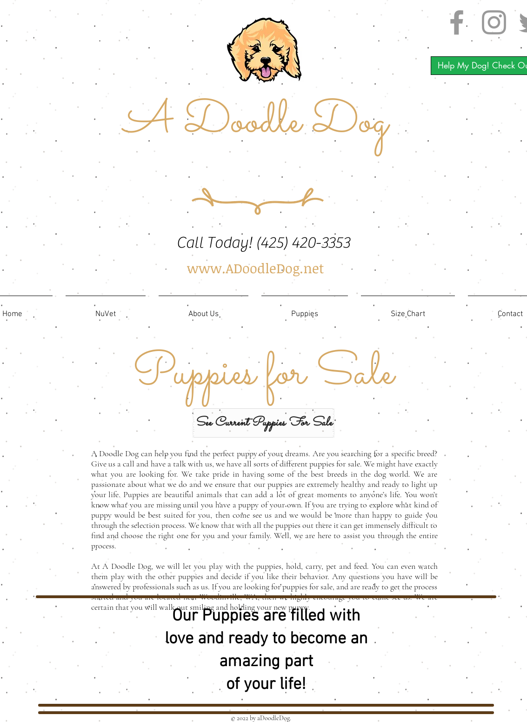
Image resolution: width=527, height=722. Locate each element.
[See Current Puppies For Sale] (263, 423)
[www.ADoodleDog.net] (256, 268)
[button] (304, 310)
